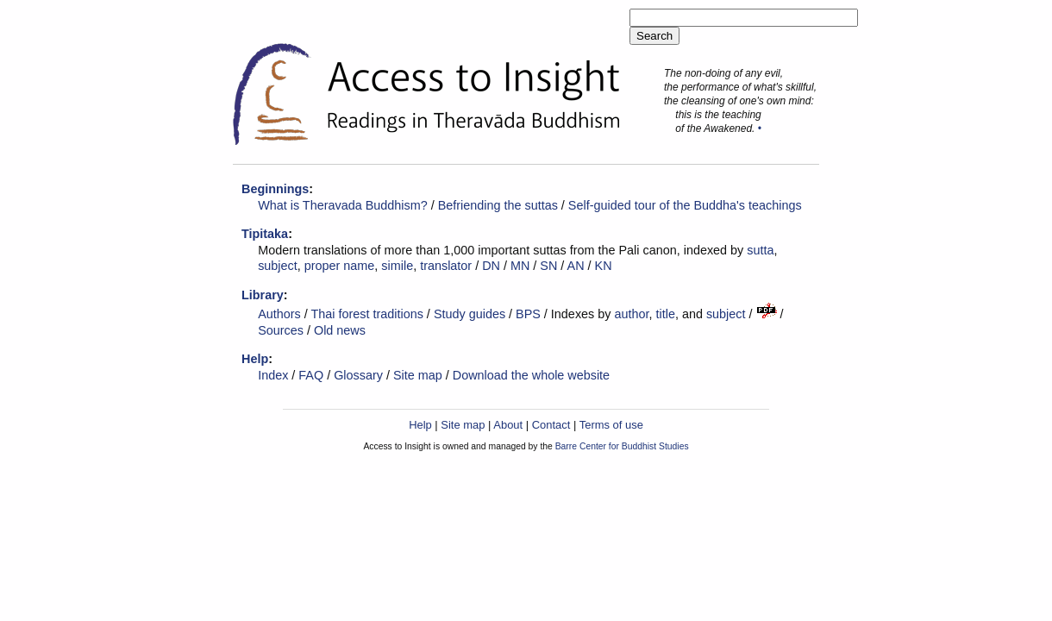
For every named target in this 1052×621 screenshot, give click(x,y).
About (508, 424)
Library (262, 295)
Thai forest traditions (367, 314)
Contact (551, 424)
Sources (281, 330)
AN (576, 266)
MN (519, 266)
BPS (528, 314)
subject (277, 266)
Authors (279, 314)
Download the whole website (531, 375)
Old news (340, 330)
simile (397, 266)
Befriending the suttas (498, 205)
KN (603, 266)
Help (254, 359)
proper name (339, 266)
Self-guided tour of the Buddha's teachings (685, 205)
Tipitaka (264, 234)
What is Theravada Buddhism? (343, 205)
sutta (760, 250)
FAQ (310, 375)
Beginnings (275, 189)
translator (446, 266)
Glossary (358, 375)
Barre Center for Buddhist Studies (622, 446)
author (631, 314)
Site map (417, 375)
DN (491, 266)
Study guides (469, 314)
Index (273, 375)
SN (548, 266)
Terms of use (611, 424)
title (664, 314)
